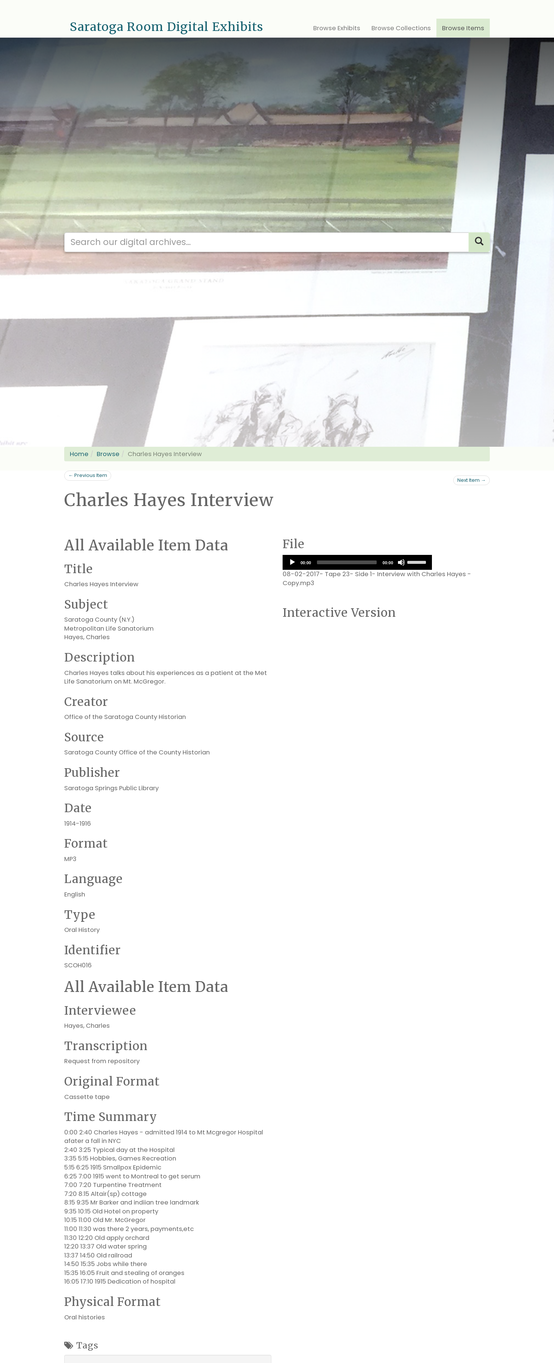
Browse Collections (401, 28)
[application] (357, 562)
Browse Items (463, 28)
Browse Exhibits (336, 28)
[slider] (347, 562)
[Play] (292, 562)
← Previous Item (87, 475)
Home (79, 454)
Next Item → (471, 480)
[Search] (479, 242)
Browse (108, 454)
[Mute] (401, 562)
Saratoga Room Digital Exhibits (166, 26)
